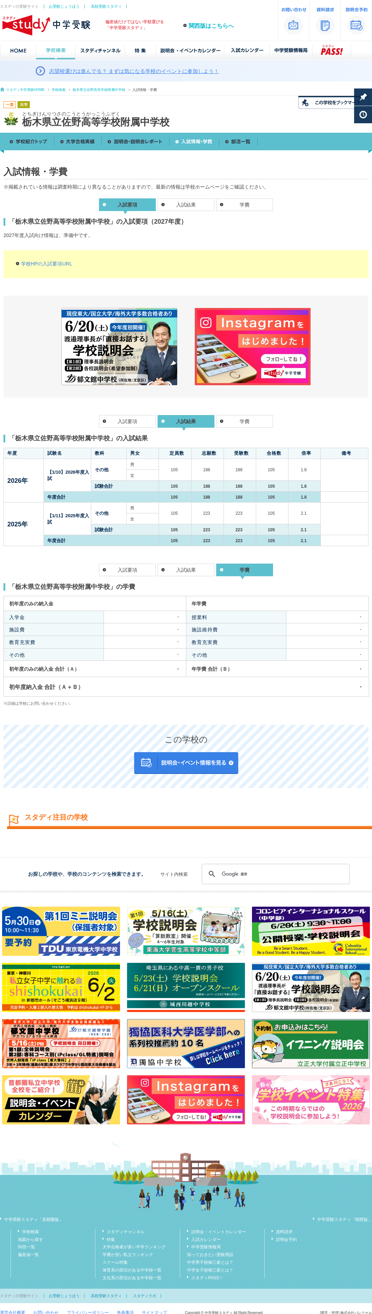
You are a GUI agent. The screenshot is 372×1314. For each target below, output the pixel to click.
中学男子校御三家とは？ (210, 1262)
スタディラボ (144, 1296)
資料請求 (284, 1231)
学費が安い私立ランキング (127, 1254)
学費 (245, 205)
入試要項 (127, 421)
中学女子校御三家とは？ (210, 1270)
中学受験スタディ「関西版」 (344, 1219)
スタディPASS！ (207, 1277)
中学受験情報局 (206, 1246)
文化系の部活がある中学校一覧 (131, 1277)
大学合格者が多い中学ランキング (134, 1246)
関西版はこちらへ (211, 26)
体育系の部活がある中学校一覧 (131, 1270)
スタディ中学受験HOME (25, 90)
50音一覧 (26, 1246)
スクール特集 (115, 1262)
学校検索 (59, 90)
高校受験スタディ (106, 6)
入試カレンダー (206, 1239)
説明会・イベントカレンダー (218, 1231)
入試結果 (186, 205)
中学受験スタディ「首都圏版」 (33, 1219)
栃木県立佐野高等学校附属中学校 (99, 90)
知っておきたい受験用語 (210, 1254)
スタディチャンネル (126, 1231)
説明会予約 (286, 1239)
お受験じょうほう (64, 6)
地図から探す (30, 1239)
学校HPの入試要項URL (46, 264)
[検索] (274, 874)
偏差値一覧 (28, 1254)
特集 (111, 1239)
